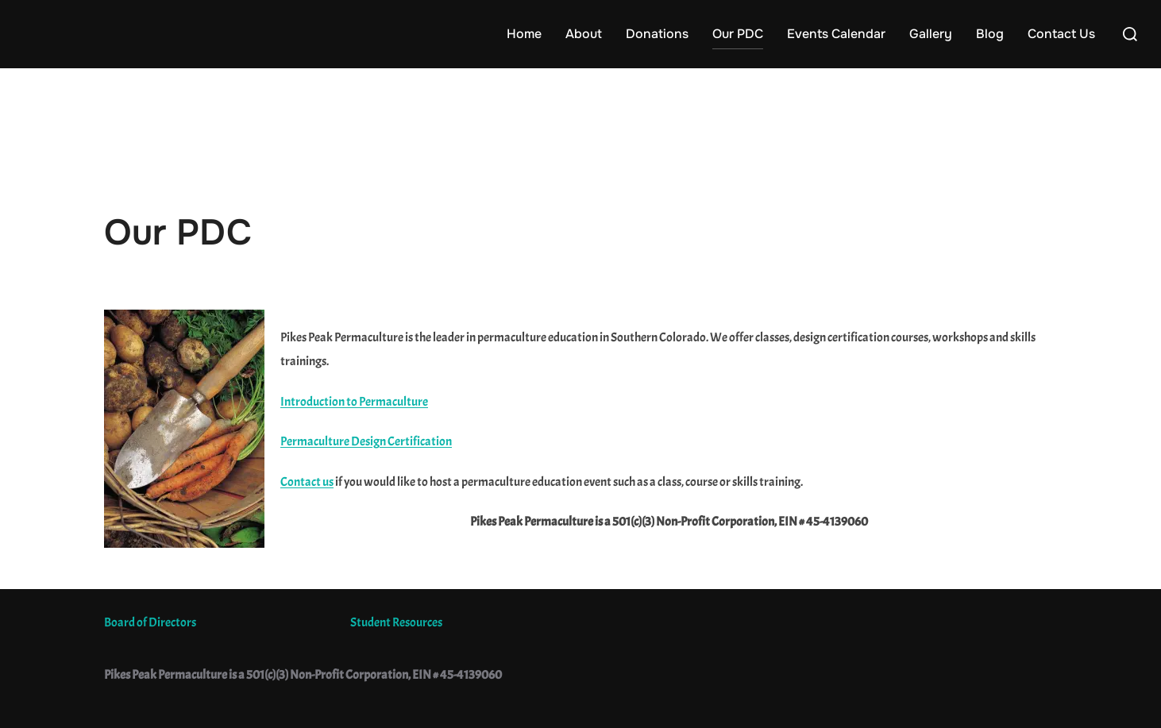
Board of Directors (150, 622)
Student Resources (396, 622)
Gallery (930, 33)
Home (524, 33)
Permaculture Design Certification (366, 441)
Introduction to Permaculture (354, 402)
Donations (657, 33)
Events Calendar (836, 33)
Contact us (307, 482)
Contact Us (1061, 33)
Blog (990, 33)
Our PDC (737, 33)
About (583, 33)
